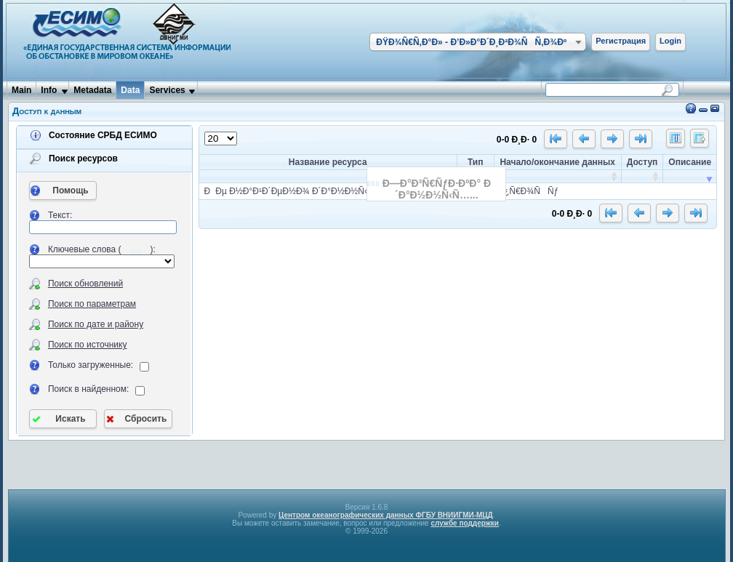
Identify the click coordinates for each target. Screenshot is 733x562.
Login (670, 40)
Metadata (92, 90)
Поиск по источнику (87, 345)
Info (49, 90)
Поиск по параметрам (92, 304)
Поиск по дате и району (95, 324)
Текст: (60, 215)
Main (21, 90)
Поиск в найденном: (88, 389)
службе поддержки (464, 523)
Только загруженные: (90, 365)
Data (130, 90)
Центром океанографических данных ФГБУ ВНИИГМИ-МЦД (386, 515)
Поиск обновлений (85, 283)
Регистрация (621, 40)
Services (167, 90)
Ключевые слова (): (102, 249)
